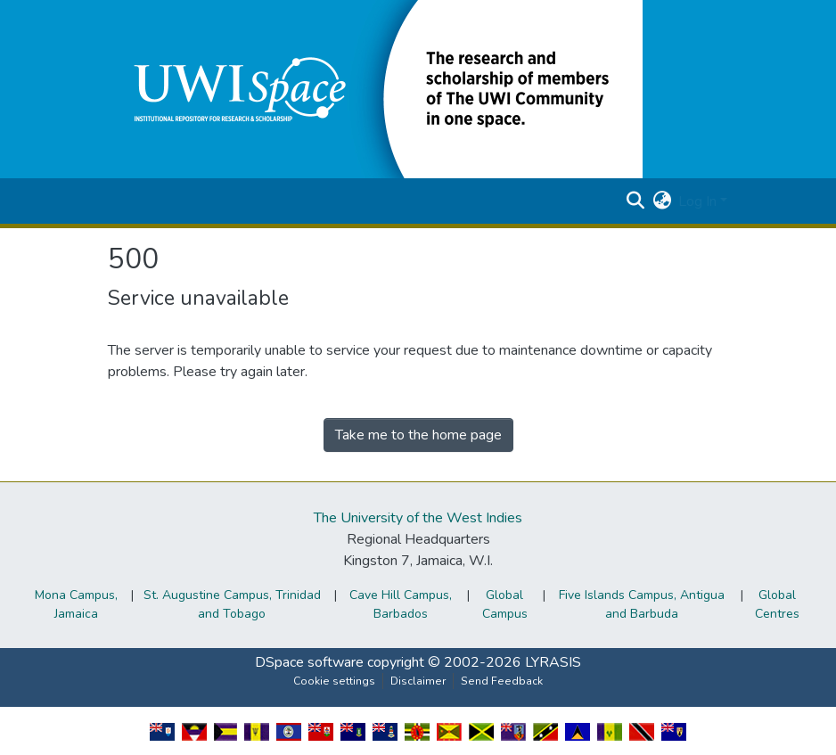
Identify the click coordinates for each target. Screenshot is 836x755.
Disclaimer (418, 681)
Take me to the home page (418, 435)
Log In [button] (699, 201)
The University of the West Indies (418, 518)
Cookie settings (334, 681)
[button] (375, 88)
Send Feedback (502, 681)
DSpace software (309, 662)
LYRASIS (553, 662)
